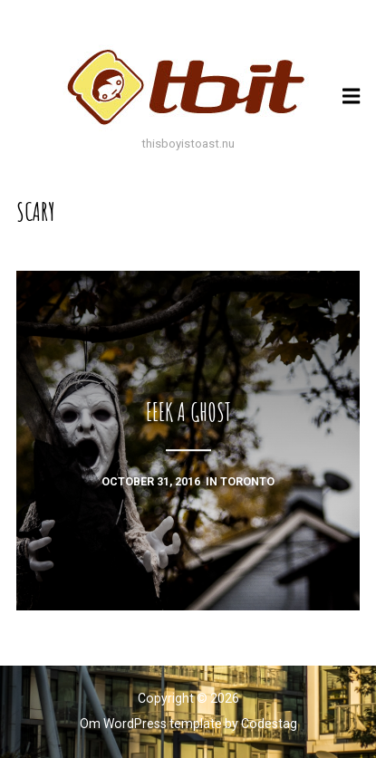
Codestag (269, 723)
